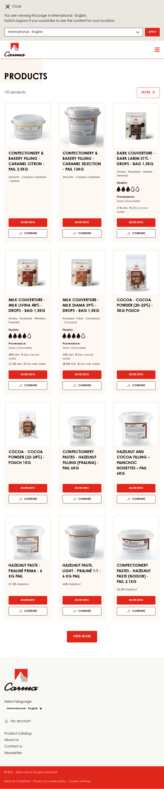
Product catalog (17, 733)
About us (11, 740)
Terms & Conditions (17, 781)
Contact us (13, 746)
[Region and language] (73, 32)
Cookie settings (80, 781)
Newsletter (13, 753)
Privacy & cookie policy (49, 781)
